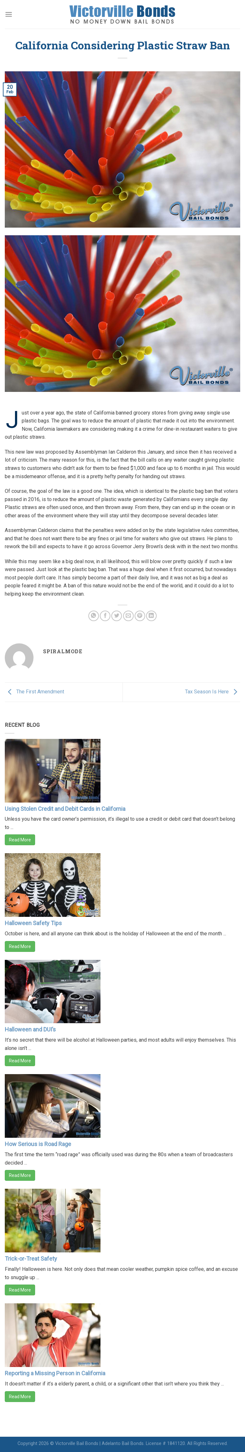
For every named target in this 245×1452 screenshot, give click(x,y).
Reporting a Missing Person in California (55, 1373)
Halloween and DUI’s (30, 1029)
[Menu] (8, 14)
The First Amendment (34, 692)
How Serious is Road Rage (38, 1144)
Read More (20, 839)
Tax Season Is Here (212, 692)
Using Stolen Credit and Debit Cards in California (65, 808)
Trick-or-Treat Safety (31, 1258)
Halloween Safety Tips (33, 923)
